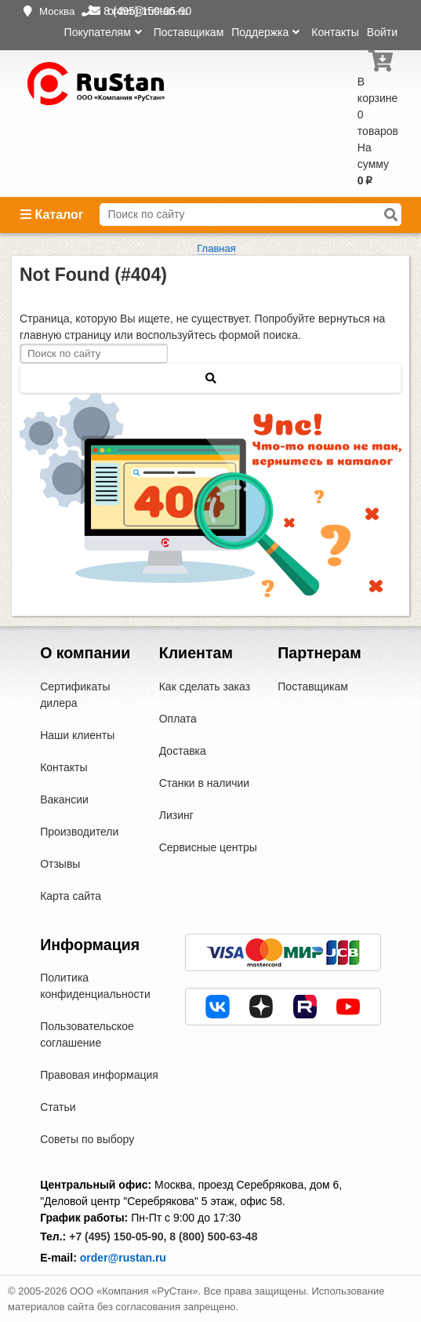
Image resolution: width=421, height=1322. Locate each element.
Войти (382, 32)
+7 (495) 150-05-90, (117, 1236)
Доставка (182, 751)
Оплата (178, 718)
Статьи (57, 1107)
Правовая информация (99, 1075)
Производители (79, 831)
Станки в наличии (204, 783)
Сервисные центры (208, 847)
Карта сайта (70, 896)
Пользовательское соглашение (87, 1034)
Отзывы (60, 864)
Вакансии (64, 799)
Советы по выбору (87, 1139)
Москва (57, 11)
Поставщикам (189, 32)
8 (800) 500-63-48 (213, 1236)
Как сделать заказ (204, 686)
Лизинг (176, 815)
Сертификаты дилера (75, 694)
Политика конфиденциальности (95, 985)
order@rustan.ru (123, 1257)
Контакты (334, 32)
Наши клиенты (77, 735)
